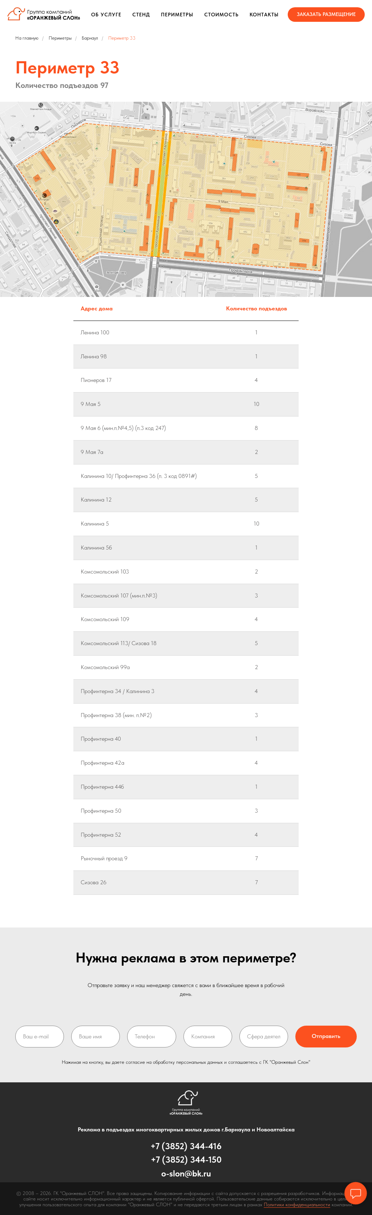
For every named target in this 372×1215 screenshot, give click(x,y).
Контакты (264, 14)
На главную (27, 38)
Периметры (177, 14)
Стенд (141, 14)
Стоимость (221, 14)
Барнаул (90, 38)
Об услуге (106, 14)
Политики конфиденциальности (297, 1204)
